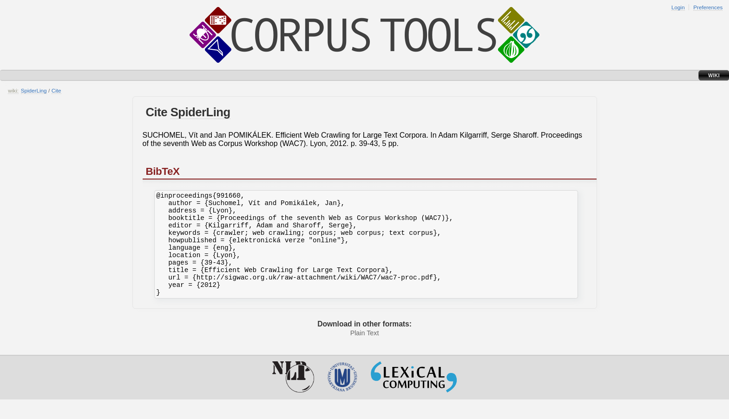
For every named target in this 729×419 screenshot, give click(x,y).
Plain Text (364, 352)
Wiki (714, 75)
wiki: (13, 90)
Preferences (707, 7)
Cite (56, 90)
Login (678, 7)
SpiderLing (34, 90)
